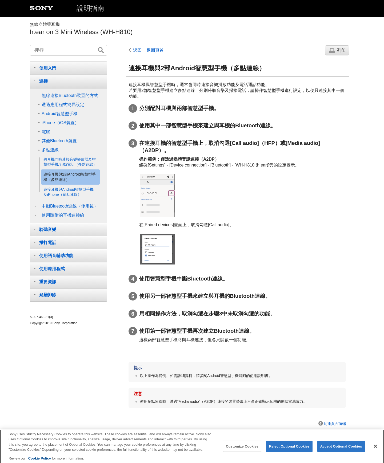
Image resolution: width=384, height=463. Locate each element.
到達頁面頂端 (334, 423)
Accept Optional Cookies (341, 450)
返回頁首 (155, 50)
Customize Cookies (242, 450)
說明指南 (90, 8)
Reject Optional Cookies (289, 450)
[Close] (375, 449)
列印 (341, 50)
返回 (137, 50)
